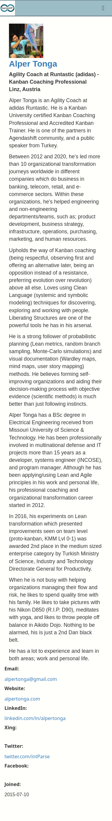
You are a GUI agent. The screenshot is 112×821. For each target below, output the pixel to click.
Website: (14, 688)
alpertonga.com (22, 699)
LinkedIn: (15, 708)
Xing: (10, 727)
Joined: (12, 784)
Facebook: (16, 765)
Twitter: (13, 746)
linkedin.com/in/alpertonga (35, 718)
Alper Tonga (33, 63)
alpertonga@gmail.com (30, 679)
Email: (11, 668)
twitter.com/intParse (27, 756)
